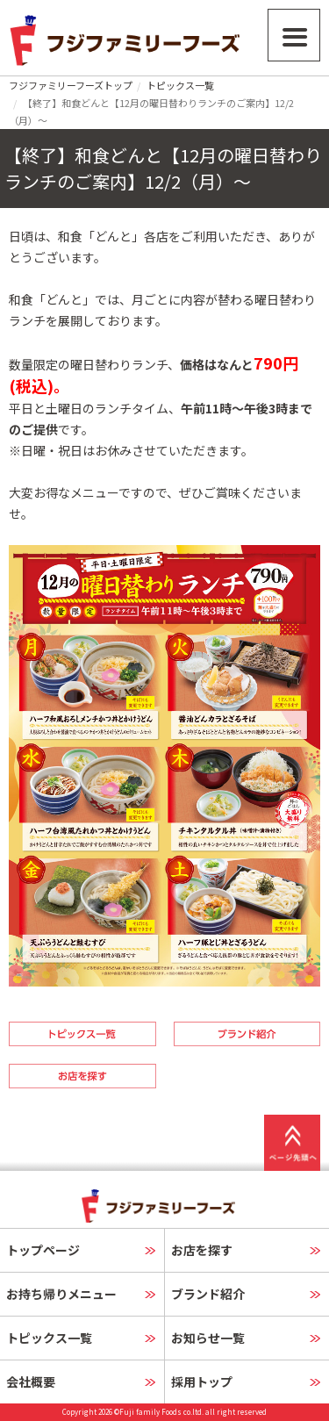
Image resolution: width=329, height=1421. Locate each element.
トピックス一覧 (180, 85)
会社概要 (30, 1381)
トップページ (43, 1250)
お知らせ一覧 (208, 1337)
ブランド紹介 (208, 1294)
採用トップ (201, 1381)
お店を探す (201, 1250)
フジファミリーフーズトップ (70, 85)
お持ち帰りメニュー (61, 1294)
